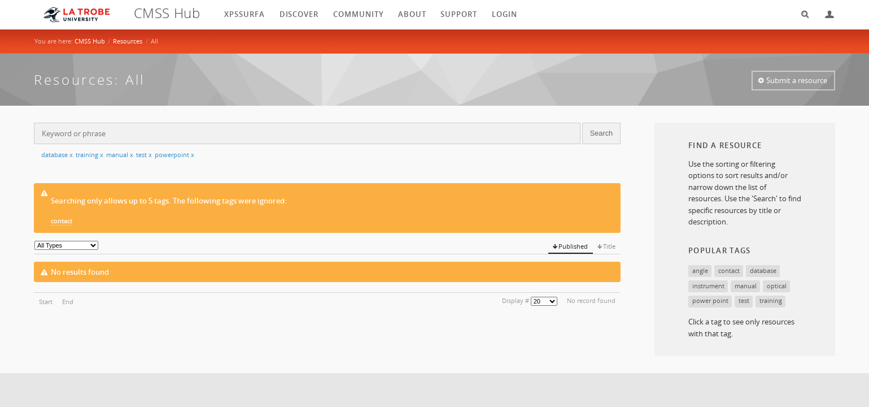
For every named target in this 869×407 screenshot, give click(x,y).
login (504, 14)
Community (358, 14)
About (412, 14)
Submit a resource (796, 80)
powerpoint (174, 154)
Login (825, 14)
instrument (708, 286)
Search (801, 14)
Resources (127, 41)
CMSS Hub (90, 41)
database (57, 154)
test (144, 154)
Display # (515, 300)
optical (777, 286)
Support (458, 14)
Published (573, 246)
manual (119, 154)
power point (710, 300)
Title (609, 246)
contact (61, 221)
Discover (299, 14)
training (89, 154)
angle (700, 270)
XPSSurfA (244, 14)
